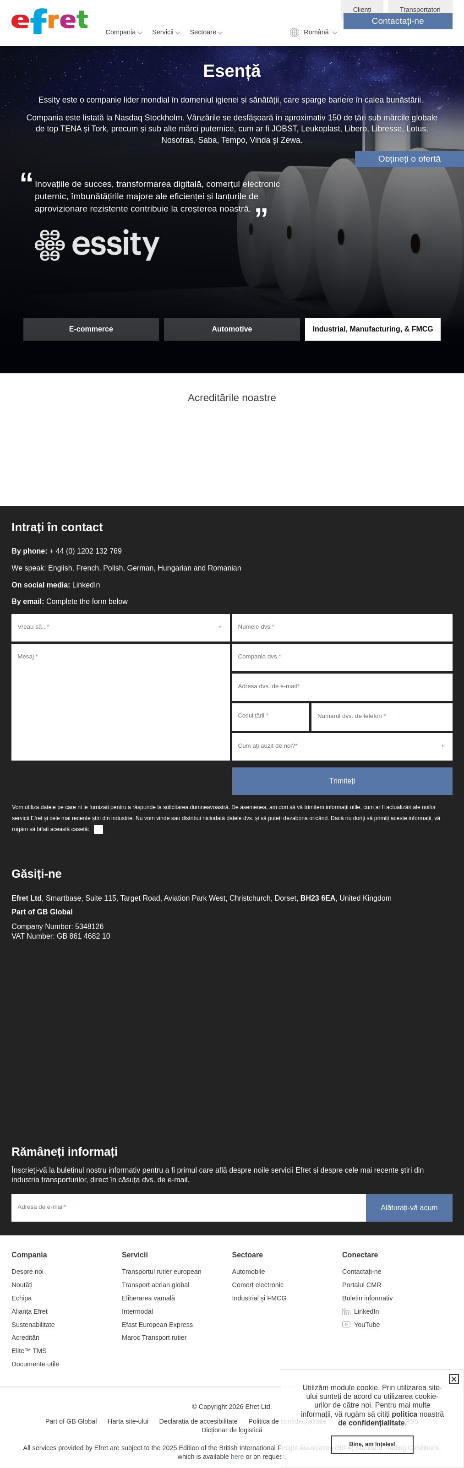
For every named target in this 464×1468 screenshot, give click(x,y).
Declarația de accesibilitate (198, 1421)
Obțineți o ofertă (409, 158)
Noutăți (22, 1285)
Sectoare (203, 32)
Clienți (362, 9)
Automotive (232, 329)
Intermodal (137, 1311)
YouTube (367, 1324)
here (237, 1456)
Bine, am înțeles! (372, 1444)
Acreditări (25, 1337)
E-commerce (91, 329)
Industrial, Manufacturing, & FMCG (373, 329)
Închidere (452, 1379)
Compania (121, 32)
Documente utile (35, 1364)
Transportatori (420, 9)
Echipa (21, 1298)
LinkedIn (86, 585)
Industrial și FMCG (259, 1298)
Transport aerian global (155, 1285)
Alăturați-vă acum (409, 1208)
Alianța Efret (29, 1311)
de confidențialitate (371, 1423)
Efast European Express (157, 1324)
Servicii (162, 32)
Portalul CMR (362, 1285)
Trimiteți (342, 781)
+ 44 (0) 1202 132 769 (85, 551)
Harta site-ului (128, 1421)
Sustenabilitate (33, 1324)
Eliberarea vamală (148, 1298)
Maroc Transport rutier (154, 1337)
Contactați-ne (398, 21)
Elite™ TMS (29, 1350)
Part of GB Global (41, 912)
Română (316, 32)
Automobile (248, 1271)
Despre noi (27, 1271)
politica (404, 1414)
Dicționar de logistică (232, 1430)
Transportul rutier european (162, 1271)
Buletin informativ (367, 1298)
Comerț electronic (258, 1285)
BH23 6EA (317, 898)
